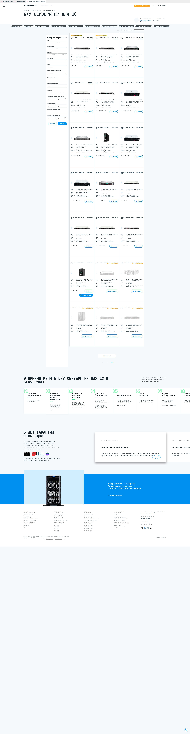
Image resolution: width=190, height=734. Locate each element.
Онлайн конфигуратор (29, 512)
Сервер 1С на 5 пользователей (42, 26)
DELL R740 (56, 527)
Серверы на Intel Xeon (30, 520)
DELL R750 (56, 525)
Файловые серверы (28, 523)
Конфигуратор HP (88, 512)
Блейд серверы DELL (59, 517)
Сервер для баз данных (119, 517)
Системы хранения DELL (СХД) (61, 519)
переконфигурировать (146, 20)
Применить (62, 123)
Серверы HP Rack (88, 514)
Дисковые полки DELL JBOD (61, 520)
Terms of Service (58, 539)
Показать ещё (107, 356)
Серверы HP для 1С (28, 26)
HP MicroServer (88, 525)
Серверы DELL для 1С (17, 26)
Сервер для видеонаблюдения (121, 522)
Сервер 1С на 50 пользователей (126, 26)
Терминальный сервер (119, 520)
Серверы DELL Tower (59, 515)
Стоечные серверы (28, 514)
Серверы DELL (57, 510)
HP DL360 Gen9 (88, 532)
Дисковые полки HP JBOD (90, 520)
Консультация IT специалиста (142, 5)
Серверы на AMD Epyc (29, 522)
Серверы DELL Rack (59, 514)
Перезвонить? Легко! (147, 512)
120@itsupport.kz (49, 5)
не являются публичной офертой (38, 536)
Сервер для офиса (118, 514)
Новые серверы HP (88, 522)
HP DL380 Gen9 (88, 530)
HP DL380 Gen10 (88, 527)
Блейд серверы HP (88, 517)
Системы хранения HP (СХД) (91, 519)
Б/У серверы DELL (58, 523)
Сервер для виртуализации (120, 519)
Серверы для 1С (28, 525)
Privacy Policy (49, 539)
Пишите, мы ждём (145, 518)
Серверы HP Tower (88, 515)
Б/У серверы (27, 527)
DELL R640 (56, 528)
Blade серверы (27, 517)
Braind (164, 537)
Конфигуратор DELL (59, 512)
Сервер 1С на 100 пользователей (143, 26)
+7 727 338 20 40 (39, 5)
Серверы (26, 510)
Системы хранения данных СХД (31, 519)
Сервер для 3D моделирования (121, 523)
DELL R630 (56, 532)
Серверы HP (87, 510)
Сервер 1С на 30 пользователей (110, 26)
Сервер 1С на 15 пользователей (76, 26)
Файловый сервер (118, 515)
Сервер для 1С (117, 512)
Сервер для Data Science (120, 527)
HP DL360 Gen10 (88, 528)
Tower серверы (27, 515)
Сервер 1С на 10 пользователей (59, 26)
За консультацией (114, 495)
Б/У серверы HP (88, 523)
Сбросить (52, 123)
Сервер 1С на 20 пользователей (93, 26)
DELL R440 (56, 530)
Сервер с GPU (117, 525)
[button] (57, 61)
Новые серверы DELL (59, 522)
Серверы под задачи (119, 510)
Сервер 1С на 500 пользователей (161, 26)
